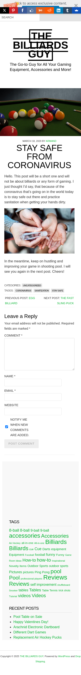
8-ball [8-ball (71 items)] (14, 530)
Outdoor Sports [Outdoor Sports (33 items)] (37, 566)
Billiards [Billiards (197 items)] (18, 548)
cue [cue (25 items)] (31, 549)
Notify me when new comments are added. (19, 427)
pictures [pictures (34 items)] (28, 572)
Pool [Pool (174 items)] (14, 578)
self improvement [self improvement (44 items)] (43, 584)
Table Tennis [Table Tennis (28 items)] (50, 590)
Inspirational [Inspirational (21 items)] (58, 560)
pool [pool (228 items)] (56, 571)
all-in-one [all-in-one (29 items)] (27, 543)
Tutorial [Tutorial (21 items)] (13, 596)
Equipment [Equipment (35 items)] (16, 554)
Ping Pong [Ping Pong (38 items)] (42, 572)
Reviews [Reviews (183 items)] (19, 584)
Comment (13, 335)
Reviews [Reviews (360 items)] (55, 577)
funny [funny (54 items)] (50, 554)
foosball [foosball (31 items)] (40, 554)
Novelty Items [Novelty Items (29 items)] (18, 566)
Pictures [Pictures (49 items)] (15, 572)
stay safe (57, 290)
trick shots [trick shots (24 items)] (64, 590)
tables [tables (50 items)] (23, 590)
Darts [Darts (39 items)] (46, 549)
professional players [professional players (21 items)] (31, 578)
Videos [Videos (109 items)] (39, 595)
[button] (40, 6)
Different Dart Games (29, 632)
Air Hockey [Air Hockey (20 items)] (15, 543)
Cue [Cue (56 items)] (38, 549)
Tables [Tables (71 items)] (35, 590)
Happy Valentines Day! (30, 622)
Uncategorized (32, 285)
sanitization (42, 290)
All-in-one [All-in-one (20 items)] (39, 543)
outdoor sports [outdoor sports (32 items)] (58, 566)
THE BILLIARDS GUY (40, 45)
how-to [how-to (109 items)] (44, 560)
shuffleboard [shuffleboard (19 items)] (63, 585)
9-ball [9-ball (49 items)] (34, 530)
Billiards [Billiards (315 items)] (56, 541)
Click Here (40, 9)
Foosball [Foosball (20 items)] (29, 555)
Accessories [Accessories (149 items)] (55, 536)
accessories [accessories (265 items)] (24, 535)
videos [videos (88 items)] (24, 595)
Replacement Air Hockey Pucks (37, 637)
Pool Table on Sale (27, 617)
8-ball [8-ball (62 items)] (25, 530)
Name (9, 376)
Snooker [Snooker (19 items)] (13, 590)
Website (11, 405)
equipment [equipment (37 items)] (58, 549)
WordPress (64, 656)
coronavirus (23, 290)
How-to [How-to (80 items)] (29, 560)
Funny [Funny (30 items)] (60, 554)
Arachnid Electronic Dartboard (36, 627)
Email (10, 390)
